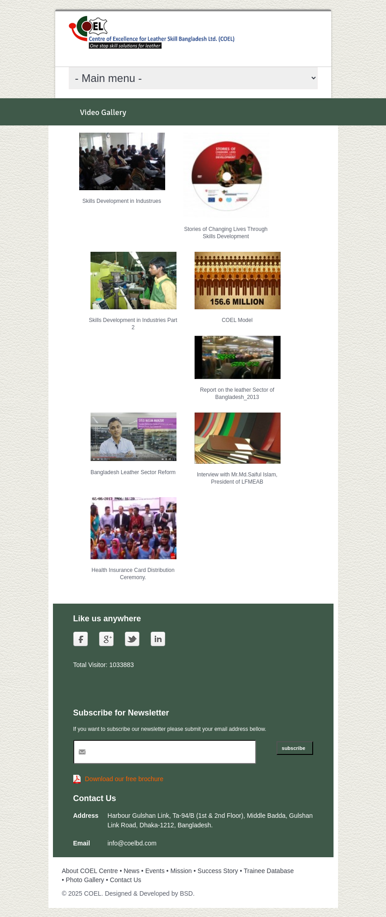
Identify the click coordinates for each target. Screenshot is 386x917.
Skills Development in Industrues (121, 201)
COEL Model (237, 320)
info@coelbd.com (132, 843)
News (131, 870)
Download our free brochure (124, 779)
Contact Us (125, 879)
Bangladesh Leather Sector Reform (133, 472)
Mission (180, 870)
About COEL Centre (90, 870)
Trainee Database (268, 870)
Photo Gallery (85, 879)
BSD (186, 893)
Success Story (218, 870)
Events (155, 870)
